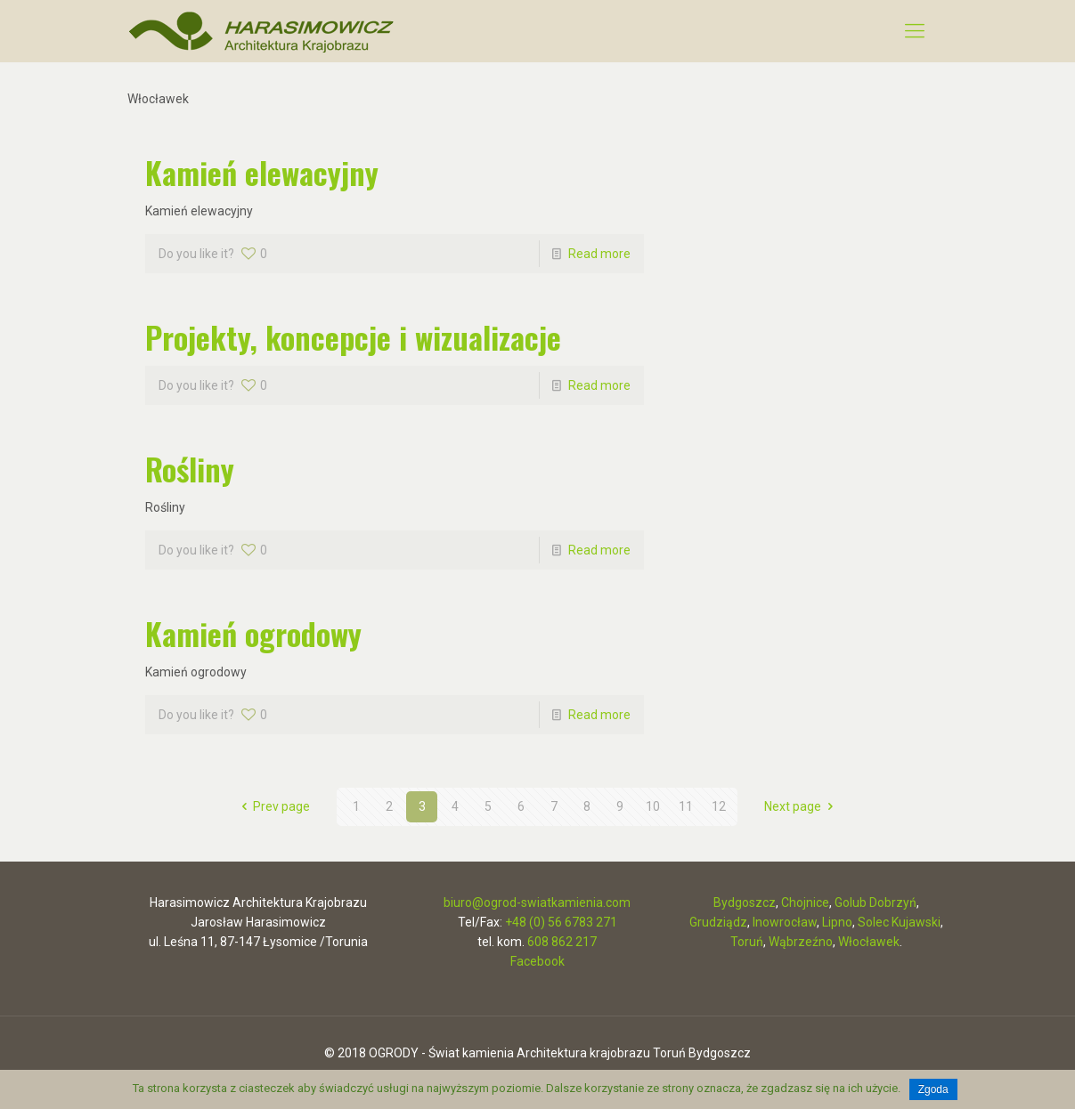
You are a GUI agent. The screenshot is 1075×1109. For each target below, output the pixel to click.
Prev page (273, 806)
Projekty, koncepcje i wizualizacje (353, 337)
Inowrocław (785, 922)
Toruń (746, 942)
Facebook (537, 961)
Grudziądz (718, 922)
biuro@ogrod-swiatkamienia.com (537, 902)
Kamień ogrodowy (253, 633)
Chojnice (805, 902)
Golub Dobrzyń (875, 902)
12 (719, 806)
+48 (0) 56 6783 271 (561, 922)
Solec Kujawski (899, 922)
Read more (599, 254)
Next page (801, 806)
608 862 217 (562, 942)
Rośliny (189, 468)
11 (686, 806)
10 (653, 806)
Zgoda (933, 1089)
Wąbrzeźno (801, 942)
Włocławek (869, 942)
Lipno (837, 922)
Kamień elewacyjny (262, 172)
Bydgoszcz (744, 902)
